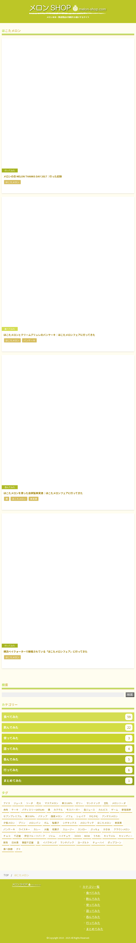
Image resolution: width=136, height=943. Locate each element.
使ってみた (93, 905)
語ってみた (93, 911)
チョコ (6, 836)
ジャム (52, 836)
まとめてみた (94, 929)
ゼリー (79, 803)
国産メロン (56, 816)
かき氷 (106, 829)
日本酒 (15, 842)
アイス (6, 803)
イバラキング (50, 842)
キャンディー (125, 836)
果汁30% (30, 816)
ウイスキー (24, 829)
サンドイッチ (93, 803)
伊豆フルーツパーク (34, 836)
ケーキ (15, 809)
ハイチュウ (64, 836)
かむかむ (93, 816)
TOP (6, 875)
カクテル (58, 809)
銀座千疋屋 (27, 842)
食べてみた (93, 893)
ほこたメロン (104, 822)
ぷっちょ (95, 829)
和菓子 (55, 829)
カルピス (103, 809)
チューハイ (98, 842)
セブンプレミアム (12, 816)
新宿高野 (126, 809)
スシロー (82, 829)
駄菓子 (55, 822)
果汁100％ (67, 803)
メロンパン (35, 822)
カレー (37, 829)
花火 (38, 803)
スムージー (68, 829)
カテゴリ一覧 (91, 887)
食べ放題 (8, 849)
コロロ (77, 836)
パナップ (42, 816)
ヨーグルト (83, 842)
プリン (21, 822)
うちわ (96, 836)
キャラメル (109, 836)
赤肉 (5, 809)
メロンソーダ (119, 803)
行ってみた (93, 923)
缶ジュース (89, 809)
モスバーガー (73, 809)
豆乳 (106, 803)
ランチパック (67, 842)
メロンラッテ (87, 822)
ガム (46, 822)
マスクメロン (51, 803)
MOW (87, 836)
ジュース (18, 803)
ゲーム (114, 809)
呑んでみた (93, 917)
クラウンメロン (122, 829)
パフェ (69, 816)
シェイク (81, 816)
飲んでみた (93, 899)
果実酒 (118, 822)
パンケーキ (9, 829)
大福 (46, 829)
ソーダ (29, 803)
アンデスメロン (110, 816)
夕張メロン (9, 822)
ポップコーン (114, 842)
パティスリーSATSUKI (33, 809)
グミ (18, 849)
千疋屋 (17, 836)
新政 (5, 842)
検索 (130, 694)
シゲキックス (69, 822)
